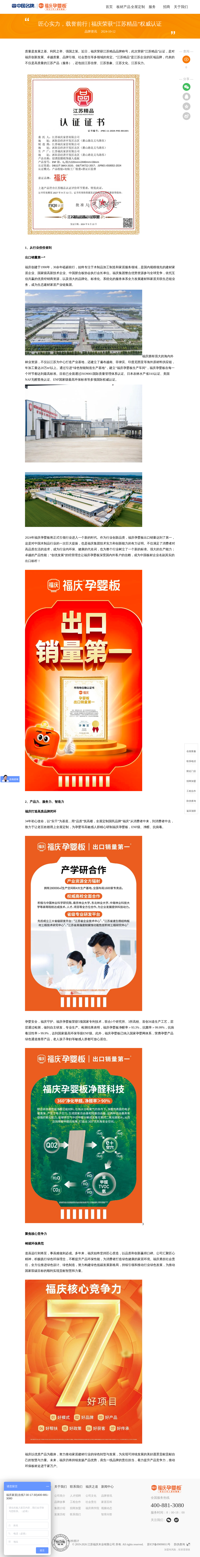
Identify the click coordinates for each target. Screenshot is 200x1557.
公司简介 (59, 1495)
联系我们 (76, 1486)
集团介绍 (59, 1508)
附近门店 (191, 769)
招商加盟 (75, 1508)
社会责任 (91, 1502)
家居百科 (106, 1502)
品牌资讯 (106, 1495)
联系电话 (191, 759)
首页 (109, 7)
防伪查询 (179, 1544)
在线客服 (191, 749)
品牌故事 (59, 1502)
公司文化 (91, 1495)
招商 (166, 7)
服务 (152, 7)
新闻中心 (107, 1486)
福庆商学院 (92, 1508)
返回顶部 (191, 808)
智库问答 (106, 1514)
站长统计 (73, 1540)
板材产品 (123, 7)
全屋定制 (138, 7)
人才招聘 (75, 1495)
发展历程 (59, 1514)
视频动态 (106, 1508)
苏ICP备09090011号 (158, 1544)
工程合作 (75, 1502)
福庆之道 (92, 1486)
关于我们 (181, 7)
